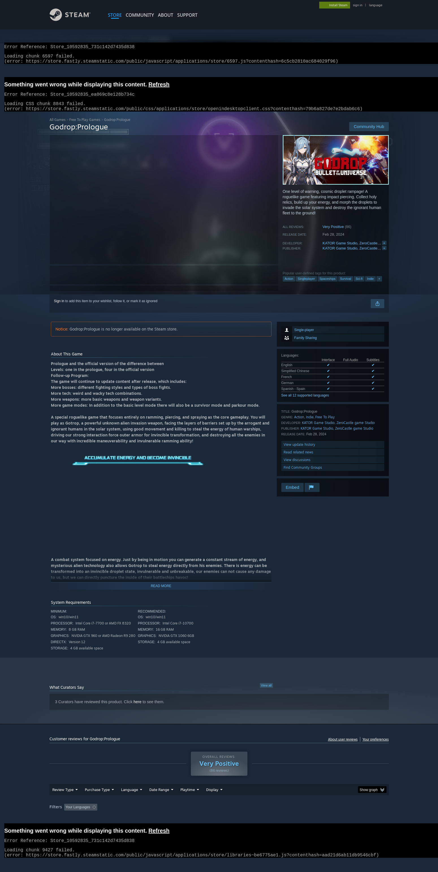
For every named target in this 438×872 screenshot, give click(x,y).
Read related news (298, 459)
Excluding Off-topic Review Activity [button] (135, 818)
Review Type (63, 800)
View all (266, 692)
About (165, 15)
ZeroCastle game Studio (379, 250)
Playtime (187, 800)
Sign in (59, 308)
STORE (115, 15)
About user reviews (343, 746)
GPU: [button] (314, 818)
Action (289, 285)
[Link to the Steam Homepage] (74, 19)
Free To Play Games (84, 126)
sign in (357, 5)
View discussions (297, 466)
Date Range (159, 800)
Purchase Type (97, 800)
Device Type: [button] (339, 818)
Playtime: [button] (178, 818)
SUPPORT (187, 15)
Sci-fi (359, 285)
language (375, 5)
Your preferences (376, 746)
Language (129, 800)
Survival (345, 285)
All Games (57, 126)
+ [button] (379, 285)
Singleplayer (306, 285)
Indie (370, 285)
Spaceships (328, 285)
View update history (299, 451)
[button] (68, 817)
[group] (219, 818)
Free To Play (325, 424)
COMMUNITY (140, 15)
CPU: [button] (296, 818)
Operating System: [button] (267, 818)
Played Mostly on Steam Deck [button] (219, 818)
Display (212, 800)
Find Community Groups (303, 474)
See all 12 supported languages (305, 402)
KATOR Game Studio (340, 250)
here (137, 708)
